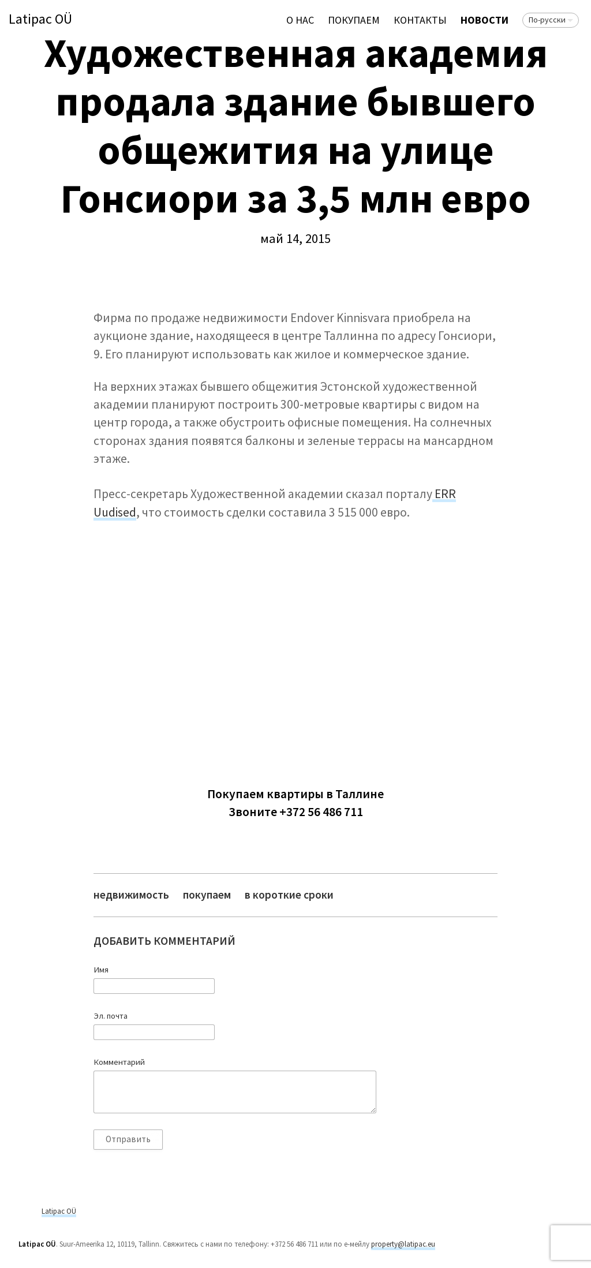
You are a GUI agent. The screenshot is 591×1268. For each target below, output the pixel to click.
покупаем (207, 895)
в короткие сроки (289, 895)
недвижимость (131, 895)
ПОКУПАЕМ (354, 20)
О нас (300, 20)
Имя (101, 969)
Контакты (420, 20)
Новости (484, 20)
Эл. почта (110, 1016)
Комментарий (119, 1062)
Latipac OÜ (40, 19)
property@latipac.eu (403, 1244)
